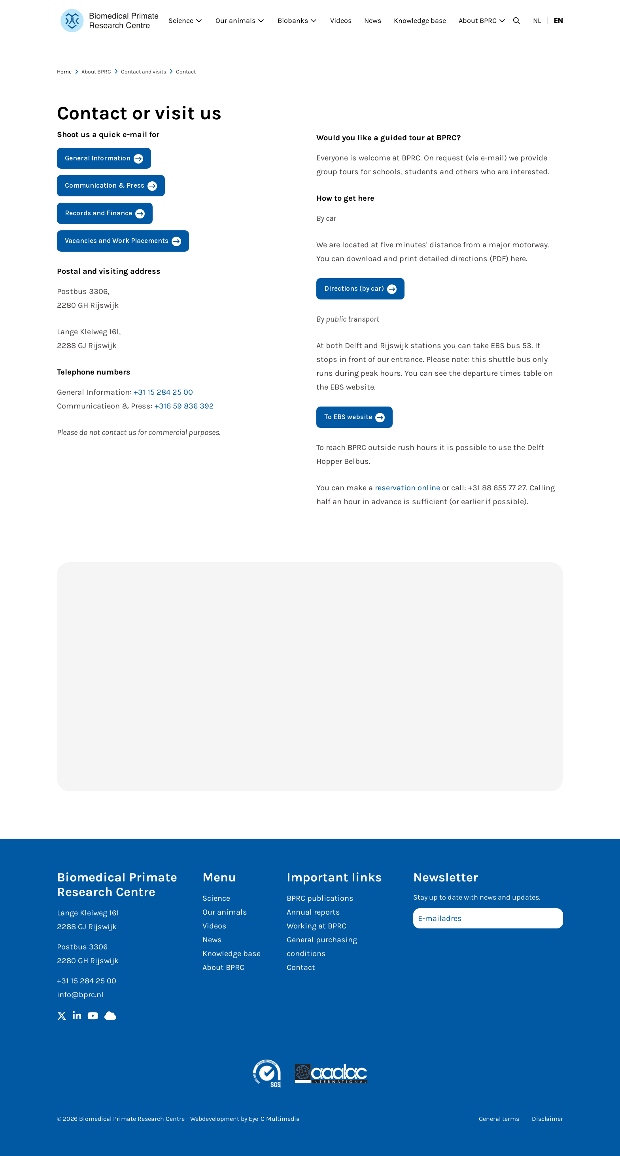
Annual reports (313, 912)
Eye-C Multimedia (274, 1118)
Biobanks (298, 20)
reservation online (407, 487)
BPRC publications (320, 898)
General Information (97, 158)
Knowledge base (420, 20)
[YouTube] (92, 1016)
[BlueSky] (110, 1016)
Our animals (240, 20)
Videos (341, 20)
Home (64, 71)
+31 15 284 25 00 (163, 392)
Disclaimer (547, 1118)
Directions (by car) (354, 288)
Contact (301, 967)
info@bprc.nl (80, 994)
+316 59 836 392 (184, 405)
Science (185, 20)
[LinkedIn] (77, 1016)
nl (537, 20)
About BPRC (482, 20)
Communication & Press (104, 185)
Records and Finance (98, 213)
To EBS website (348, 417)
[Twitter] (61, 1016)
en (558, 20)
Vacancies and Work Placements (116, 241)
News (372, 20)
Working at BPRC (316, 925)
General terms (499, 1118)
